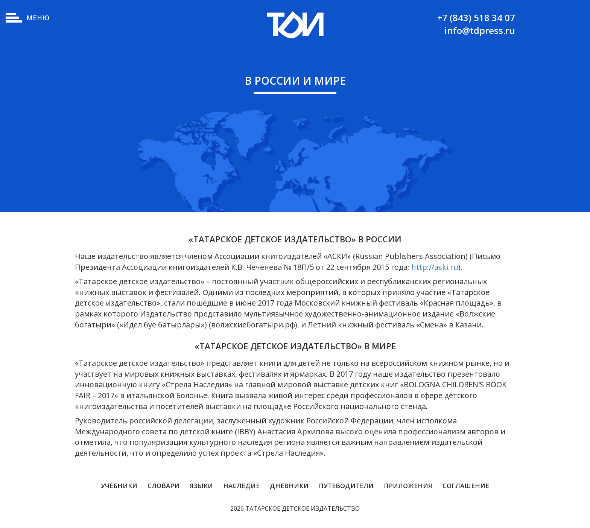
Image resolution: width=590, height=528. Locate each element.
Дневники (289, 485)
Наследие (241, 485)
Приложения (408, 485)
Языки (201, 485)
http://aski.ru (434, 267)
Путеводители (346, 485)
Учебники (119, 485)
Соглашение (465, 485)
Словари (163, 485)
